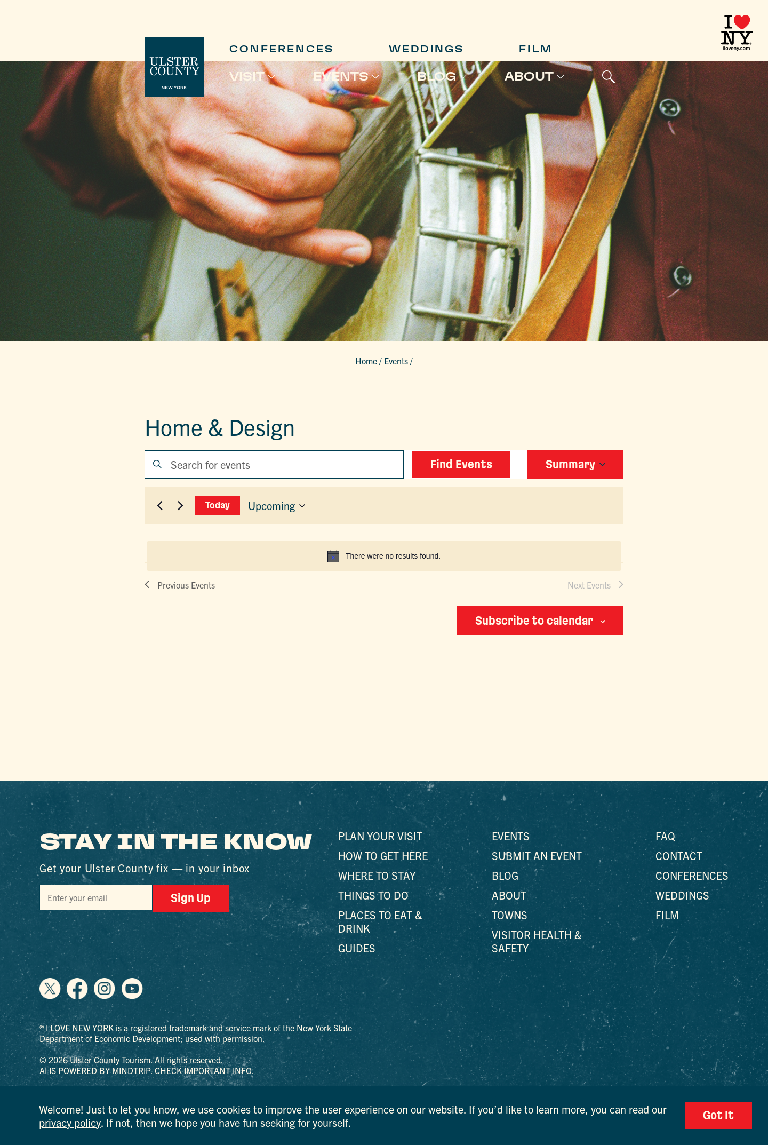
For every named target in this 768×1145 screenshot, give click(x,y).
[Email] (96, 897)
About (529, 76)
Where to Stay (376, 875)
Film (536, 49)
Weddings (427, 49)
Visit (247, 76)
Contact (678, 855)
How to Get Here (383, 855)
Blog (436, 76)
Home (366, 360)
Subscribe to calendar (534, 620)
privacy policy (70, 1122)
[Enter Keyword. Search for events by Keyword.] (274, 464)
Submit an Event (537, 855)
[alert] (384, 556)
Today (217, 505)
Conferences (281, 49)
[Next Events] (180, 505)
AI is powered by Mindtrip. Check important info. (146, 1070)
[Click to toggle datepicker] (276, 505)
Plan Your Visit (380, 835)
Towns (509, 914)
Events (341, 76)
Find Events (461, 464)
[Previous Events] (159, 505)
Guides (356, 948)
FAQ (665, 835)
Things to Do (373, 895)
